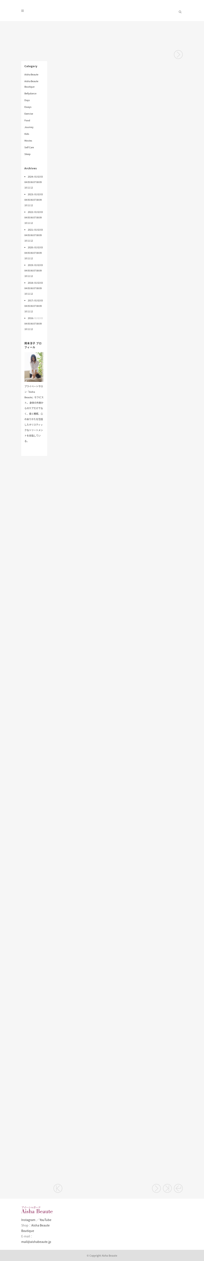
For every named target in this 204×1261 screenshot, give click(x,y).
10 (25, 187)
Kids (26, 134)
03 (41, 176)
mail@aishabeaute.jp (36, 1242)
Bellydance (30, 93)
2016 (30, 318)
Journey (28, 127)
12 (31, 187)
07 (34, 182)
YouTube (45, 1220)
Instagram (28, 1220)
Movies (28, 140)
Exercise (28, 113)
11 (28, 187)
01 (35, 176)
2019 (30, 265)
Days (27, 100)
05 (28, 182)
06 (31, 182)
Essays (27, 107)
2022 (30, 212)
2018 (30, 283)
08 (37, 182)
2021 (30, 229)
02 (38, 176)
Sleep (27, 154)
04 (25, 182)
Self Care (29, 147)
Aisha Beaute (31, 74)
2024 (30, 176)
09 (40, 182)
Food (27, 120)
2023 (30, 194)
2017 (30, 300)
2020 (30, 247)
